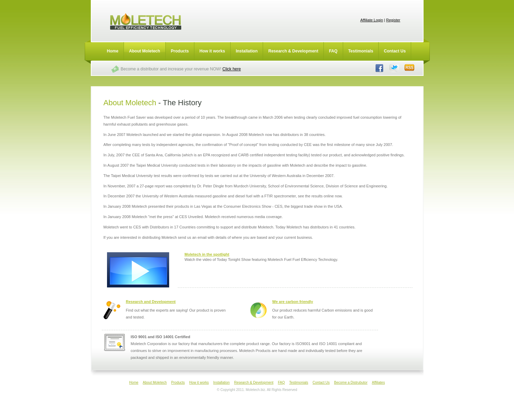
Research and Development (151, 302)
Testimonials (360, 51)
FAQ (333, 51)
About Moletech (144, 51)
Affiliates (378, 382)
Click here (231, 69)
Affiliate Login (371, 20)
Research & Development (293, 51)
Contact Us (395, 51)
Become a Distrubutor (351, 382)
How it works (212, 51)
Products (180, 51)
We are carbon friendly (292, 302)
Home (112, 51)
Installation (247, 51)
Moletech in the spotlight (207, 254)
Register (393, 20)
